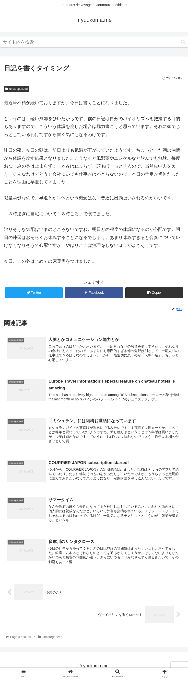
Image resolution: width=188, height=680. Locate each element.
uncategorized (16, 89)
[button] (183, 42)
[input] (94, 42)
